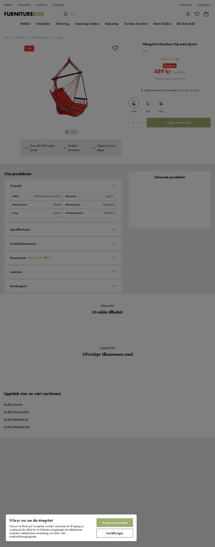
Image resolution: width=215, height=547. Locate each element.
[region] (71, 527)
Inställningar (114, 533)
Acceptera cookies (115, 522)
